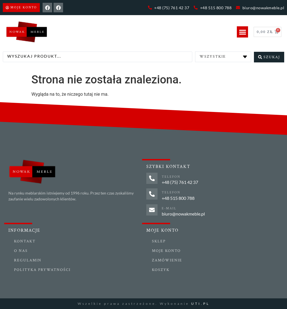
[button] (242, 32)
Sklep (159, 241)
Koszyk (161, 269)
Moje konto (166, 250)
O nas (21, 250)
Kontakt (25, 241)
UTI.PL (200, 303)
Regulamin (27, 260)
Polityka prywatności (42, 269)
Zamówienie (167, 260)
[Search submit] (269, 57)
